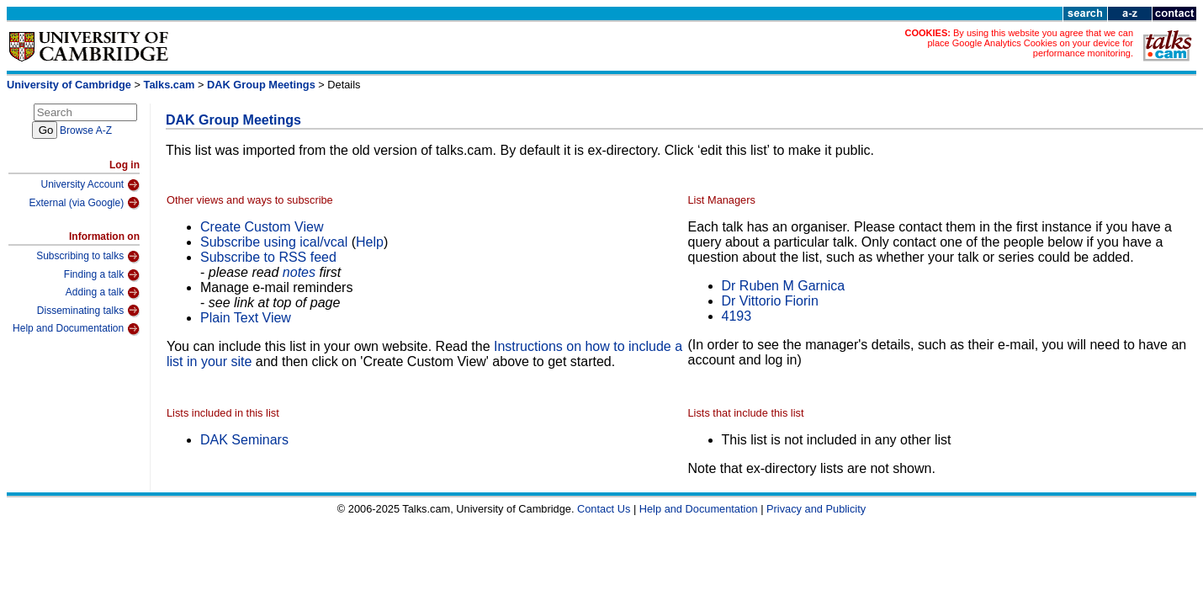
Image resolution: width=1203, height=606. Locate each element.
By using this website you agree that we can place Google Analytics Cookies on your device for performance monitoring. (1030, 43)
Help (370, 242)
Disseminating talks (88, 310)
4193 (737, 316)
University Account (90, 185)
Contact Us (603, 508)
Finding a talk (102, 275)
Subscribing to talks (88, 256)
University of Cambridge (69, 84)
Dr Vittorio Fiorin (770, 301)
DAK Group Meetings (261, 84)
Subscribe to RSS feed (268, 257)
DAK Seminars (244, 440)
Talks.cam (169, 84)
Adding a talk (103, 293)
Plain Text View (245, 318)
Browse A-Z (86, 130)
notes (299, 272)
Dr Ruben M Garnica (783, 286)
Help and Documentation (76, 329)
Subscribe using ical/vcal (273, 242)
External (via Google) (84, 203)
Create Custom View (261, 227)
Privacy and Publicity (816, 508)
